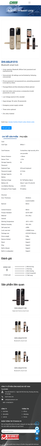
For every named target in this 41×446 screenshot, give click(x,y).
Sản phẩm (4, 414)
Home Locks (30, 122)
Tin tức (24, 417)
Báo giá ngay (6, 128)
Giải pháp (25, 414)
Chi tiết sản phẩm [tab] (10, 137)
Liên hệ (4, 417)
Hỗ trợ (24, 411)
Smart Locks (22, 122)
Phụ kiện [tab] (23, 137)
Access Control (13, 122)
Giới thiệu (4, 411)
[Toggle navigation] (29, 2)
